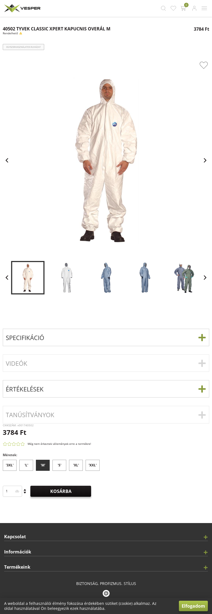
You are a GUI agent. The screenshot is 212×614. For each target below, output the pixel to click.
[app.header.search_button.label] (163, 8)
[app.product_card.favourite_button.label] (204, 65)
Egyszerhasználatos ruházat (23, 46)
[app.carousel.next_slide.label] (205, 277)
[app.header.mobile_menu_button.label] (204, 8)
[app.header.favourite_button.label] (173, 8)
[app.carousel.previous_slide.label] (7, 277)
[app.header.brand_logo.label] (22, 8)
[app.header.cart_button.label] (183, 8)
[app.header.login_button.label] (194, 8)
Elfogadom (193, 606)
